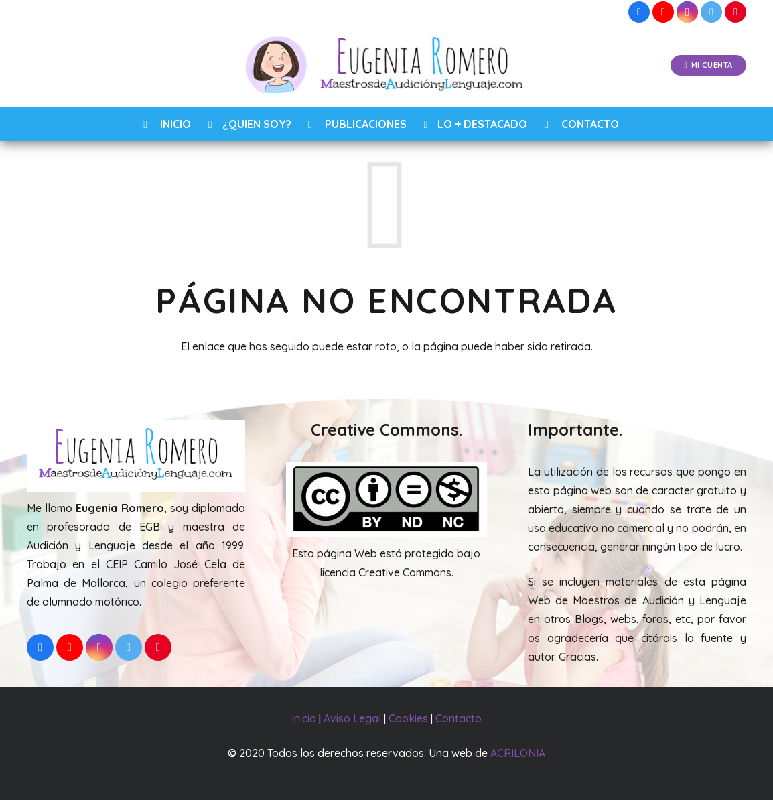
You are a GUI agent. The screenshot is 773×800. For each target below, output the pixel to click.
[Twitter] (711, 12)
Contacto (458, 718)
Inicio (303, 718)
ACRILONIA (517, 753)
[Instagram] (687, 12)
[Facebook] (639, 12)
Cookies (408, 718)
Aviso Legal (352, 718)
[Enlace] (386, 65)
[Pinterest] (735, 12)
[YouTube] (663, 12)
